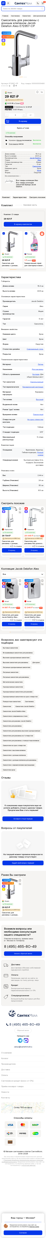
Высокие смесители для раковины (15, 662)
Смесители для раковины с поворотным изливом (21, 741)
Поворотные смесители (12, 702)
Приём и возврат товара (12, 1086)
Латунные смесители (10, 672)
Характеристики (19, 197)
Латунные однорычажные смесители (16, 667)
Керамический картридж (33, 387)
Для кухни (36, 662)
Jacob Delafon (35, 158)
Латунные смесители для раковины (16, 677)
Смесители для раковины (12, 726)
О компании (6, 1053)
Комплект (6, 197)
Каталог (4, 1058)
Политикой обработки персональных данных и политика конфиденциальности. (22, 1161)
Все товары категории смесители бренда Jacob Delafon (26, 185)
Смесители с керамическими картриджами (18, 765)
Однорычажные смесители (13, 687)
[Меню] (3, 3)
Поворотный (38, 414)
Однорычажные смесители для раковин (17, 692)
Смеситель (37, 166)
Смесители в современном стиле (15, 716)
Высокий (39, 399)
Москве (19, 140)
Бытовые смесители (10, 648)
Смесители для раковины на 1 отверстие (18, 736)
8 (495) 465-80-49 (20, 947)
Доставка (5, 1069)
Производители (8, 1064)
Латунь (40, 364)
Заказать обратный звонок (23, 953)
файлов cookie (34, 1227)
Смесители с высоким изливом (14, 750)
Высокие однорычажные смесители (16, 658)
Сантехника (29, 702)
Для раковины (37, 369)
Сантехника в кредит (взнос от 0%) (17, 1081)
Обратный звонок (23, 1030)
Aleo (39, 160)
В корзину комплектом (23, 224)
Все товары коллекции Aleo (27, 180)
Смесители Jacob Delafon (24, 706)
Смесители (7, 706)
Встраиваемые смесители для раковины (18, 653)
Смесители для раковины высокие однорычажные (21, 731)
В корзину (16, 121)
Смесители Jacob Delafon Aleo (14, 711)
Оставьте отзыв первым (23, 819)
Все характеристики (12, 176)
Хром (39, 171)
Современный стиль (35, 349)
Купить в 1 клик (23, 128)
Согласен (23, 1233)
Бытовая (36, 374)
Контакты (5, 1097)
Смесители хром (9, 770)
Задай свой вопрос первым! (23, 863)
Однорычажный (36, 382)
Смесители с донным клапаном (14, 755)
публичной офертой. (29, 1165)
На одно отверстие (35, 419)
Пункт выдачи (13, 144)
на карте (28, 1107)
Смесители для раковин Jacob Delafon (17, 721)
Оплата (4, 1075)
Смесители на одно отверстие (14, 745)
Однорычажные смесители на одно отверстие (20, 697)
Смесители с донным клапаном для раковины (19, 760)
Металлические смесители (13, 682)
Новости (5, 1092)
